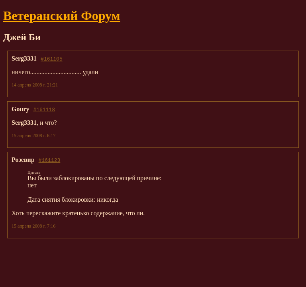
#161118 (44, 109)
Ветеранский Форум (61, 15)
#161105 (52, 58)
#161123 (50, 159)
